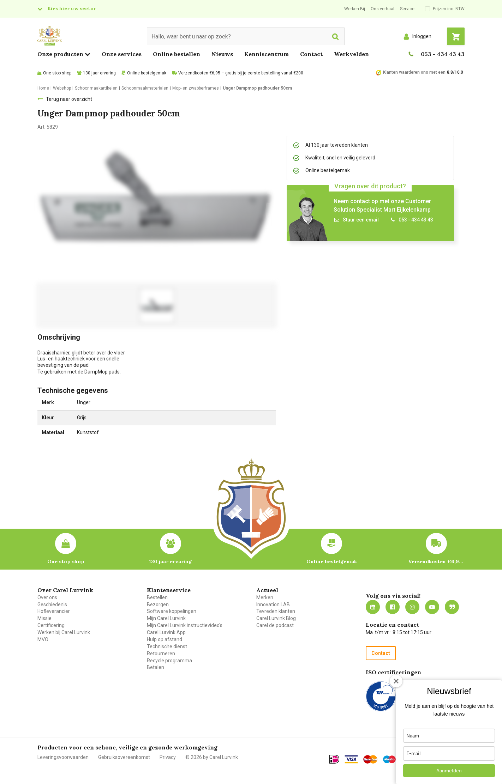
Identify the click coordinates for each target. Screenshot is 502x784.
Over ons (47, 597)
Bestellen (157, 597)
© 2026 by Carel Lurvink (211, 757)
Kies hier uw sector (71, 8)
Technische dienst (167, 646)
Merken (264, 597)
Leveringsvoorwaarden (63, 757)
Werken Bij (354, 8)
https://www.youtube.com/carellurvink (432, 607)
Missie (44, 618)
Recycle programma (169, 660)
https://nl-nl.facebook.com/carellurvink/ (393, 607)
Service (407, 8)
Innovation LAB (273, 604)
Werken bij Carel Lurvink (63, 632)
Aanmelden (449, 770)
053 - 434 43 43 (443, 53)
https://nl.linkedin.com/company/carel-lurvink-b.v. (373, 607)
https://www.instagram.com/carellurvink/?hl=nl (412, 607)
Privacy (168, 757)
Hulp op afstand (164, 639)
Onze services (122, 53)
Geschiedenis (52, 604)
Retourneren (161, 653)
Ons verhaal (382, 8)
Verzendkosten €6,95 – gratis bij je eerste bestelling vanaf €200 (240, 73)
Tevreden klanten (275, 611)
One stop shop (57, 73)
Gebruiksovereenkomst (124, 757)
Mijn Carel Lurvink (166, 618)
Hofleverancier (53, 611)
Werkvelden (351, 53)
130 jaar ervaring (99, 73)
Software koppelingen (171, 611)
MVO (42, 639)
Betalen (155, 667)
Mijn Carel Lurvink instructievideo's (184, 625)
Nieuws (222, 53)
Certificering (51, 625)
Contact (311, 53)
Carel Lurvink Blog (276, 618)
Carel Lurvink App (166, 632)
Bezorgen (158, 604)
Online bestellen (176, 53)
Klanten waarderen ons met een (414, 72)
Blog (452, 607)
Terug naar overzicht (69, 99)
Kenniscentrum (266, 53)
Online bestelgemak (146, 73)
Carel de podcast (275, 625)
